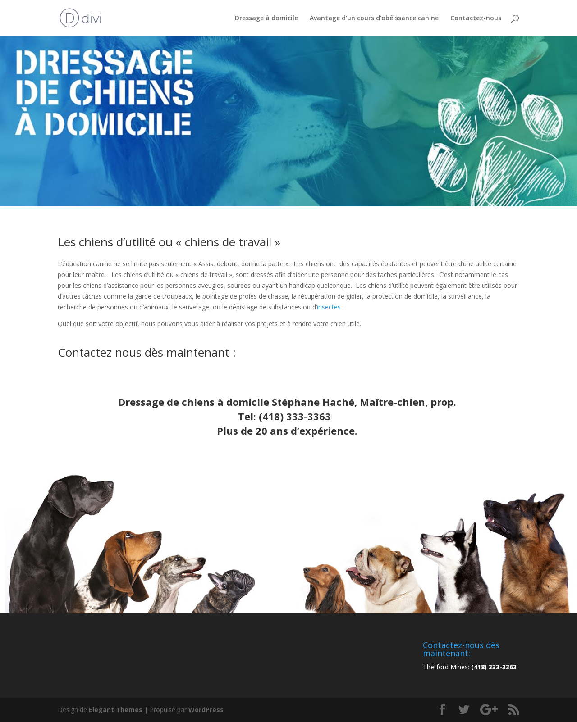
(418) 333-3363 (295, 416)
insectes (329, 307)
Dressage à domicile (266, 18)
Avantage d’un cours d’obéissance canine (374, 18)
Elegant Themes (115, 709)
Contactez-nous (475, 18)
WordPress (206, 709)
